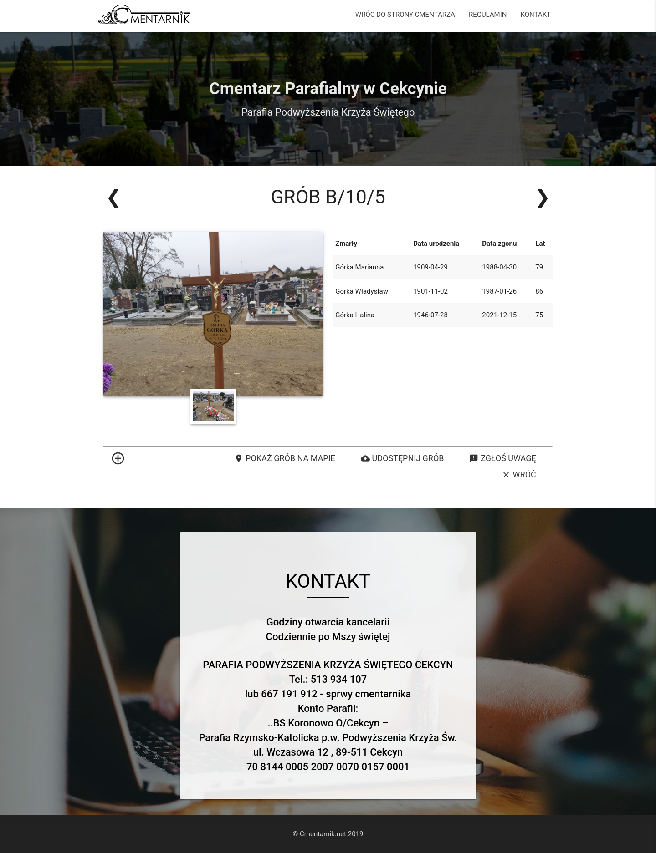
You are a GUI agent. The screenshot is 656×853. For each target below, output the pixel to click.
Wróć (519, 475)
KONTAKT (535, 14)
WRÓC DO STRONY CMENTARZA (405, 14)
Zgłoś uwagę (502, 458)
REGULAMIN (488, 14)
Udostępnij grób (402, 458)
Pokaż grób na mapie (284, 458)
